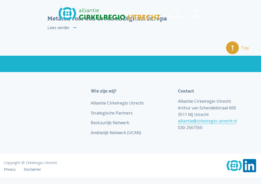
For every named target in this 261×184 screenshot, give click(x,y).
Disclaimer (32, 169)
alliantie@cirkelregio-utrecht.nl (207, 121)
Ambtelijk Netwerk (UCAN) (116, 132)
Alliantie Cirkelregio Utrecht (117, 103)
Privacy (10, 169)
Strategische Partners (112, 113)
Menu (197, 13)
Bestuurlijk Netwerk (110, 122)
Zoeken (176, 13)
